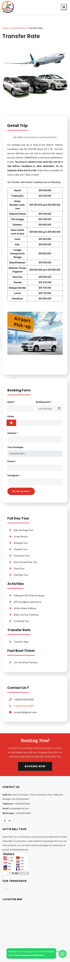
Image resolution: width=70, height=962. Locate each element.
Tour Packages (15, 447)
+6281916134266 (24, 699)
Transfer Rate (21, 641)
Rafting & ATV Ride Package (29, 595)
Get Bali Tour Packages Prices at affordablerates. (31, 953)
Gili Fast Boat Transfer (26, 662)
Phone (10, 416)
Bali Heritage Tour (23, 530)
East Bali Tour (21, 575)
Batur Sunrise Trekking (26, 614)
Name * (11, 402)
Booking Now (35, 766)
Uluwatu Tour (21, 549)
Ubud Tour (19, 568)
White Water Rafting (25, 608)
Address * (12, 433)
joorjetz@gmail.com (25, 712)
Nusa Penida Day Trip (25, 562)
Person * (11, 461)
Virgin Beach (21, 536)
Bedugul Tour (21, 543)
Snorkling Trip (21, 621)
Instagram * (13, 475)
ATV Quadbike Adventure (27, 602)
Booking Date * (43, 402)
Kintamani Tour (22, 555)
